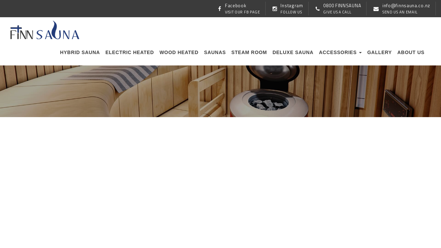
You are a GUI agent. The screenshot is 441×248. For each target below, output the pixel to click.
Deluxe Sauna (293, 52)
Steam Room (249, 52)
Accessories (340, 52)
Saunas (215, 52)
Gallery (379, 52)
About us (410, 52)
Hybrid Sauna (80, 52)
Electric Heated (129, 52)
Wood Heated (179, 52)
